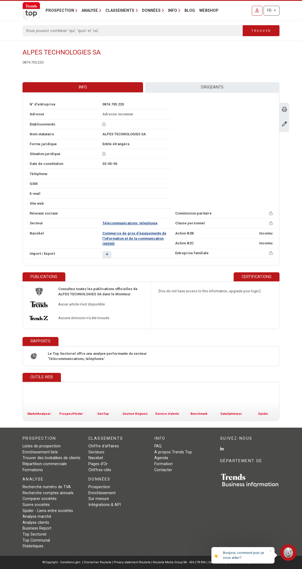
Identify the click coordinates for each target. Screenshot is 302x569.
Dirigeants (212, 87)
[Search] (133, 30)
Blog (189, 10)
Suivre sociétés (36, 504)
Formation (163, 464)
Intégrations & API (104, 504)
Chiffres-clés (99, 470)
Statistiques (33, 546)
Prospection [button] (60, 10)
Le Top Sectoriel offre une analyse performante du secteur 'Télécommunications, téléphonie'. (97, 356)
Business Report (37, 528)
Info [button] (172, 10)
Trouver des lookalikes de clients (51, 458)
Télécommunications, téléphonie (130, 223)
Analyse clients (36, 522)
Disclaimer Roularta (97, 562)
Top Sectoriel (34, 534)
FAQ (157, 446)
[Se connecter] (257, 11)
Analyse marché (37, 516)
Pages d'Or (98, 464)
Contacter (163, 470)
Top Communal (36, 540)
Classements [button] (119, 10)
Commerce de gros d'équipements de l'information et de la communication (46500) (134, 238)
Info (83, 87)
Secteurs (96, 452)
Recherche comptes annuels (48, 493)
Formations (33, 470)
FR (270, 10)
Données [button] (151, 10)
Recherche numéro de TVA (47, 487)
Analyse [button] (90, 10)
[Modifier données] (284, 124)
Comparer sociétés (40, 498)
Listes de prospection (42, 446)
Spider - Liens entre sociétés (48, 510)
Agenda (161, 458)
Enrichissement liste (40, 452)
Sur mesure (98, 498)
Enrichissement (102, 493)
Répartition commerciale (45, 464)
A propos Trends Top (173, 452)
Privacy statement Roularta (132, 562)
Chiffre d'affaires (103, 446)
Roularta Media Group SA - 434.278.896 (179, 562)
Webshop (209, 10)
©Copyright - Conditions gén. (62, 562)
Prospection (99, 487)
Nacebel (95, 458)
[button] (106, 254)
